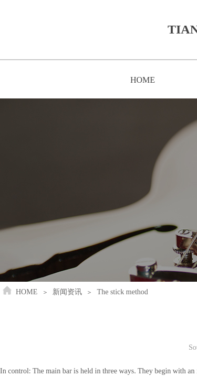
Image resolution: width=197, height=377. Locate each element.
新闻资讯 (67, 292)
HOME (142, 79)
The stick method (122, 292)
